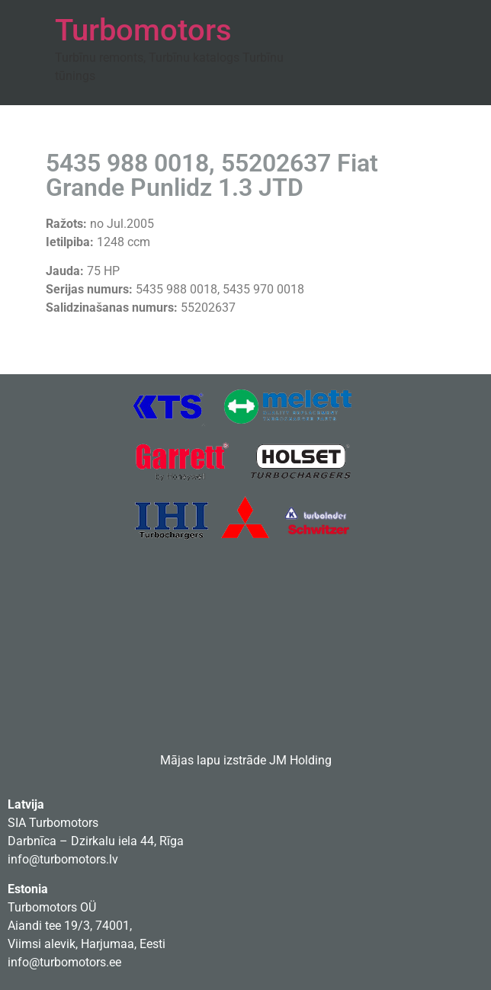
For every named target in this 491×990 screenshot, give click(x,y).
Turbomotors (143, 30)
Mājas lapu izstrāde (213, 760)
